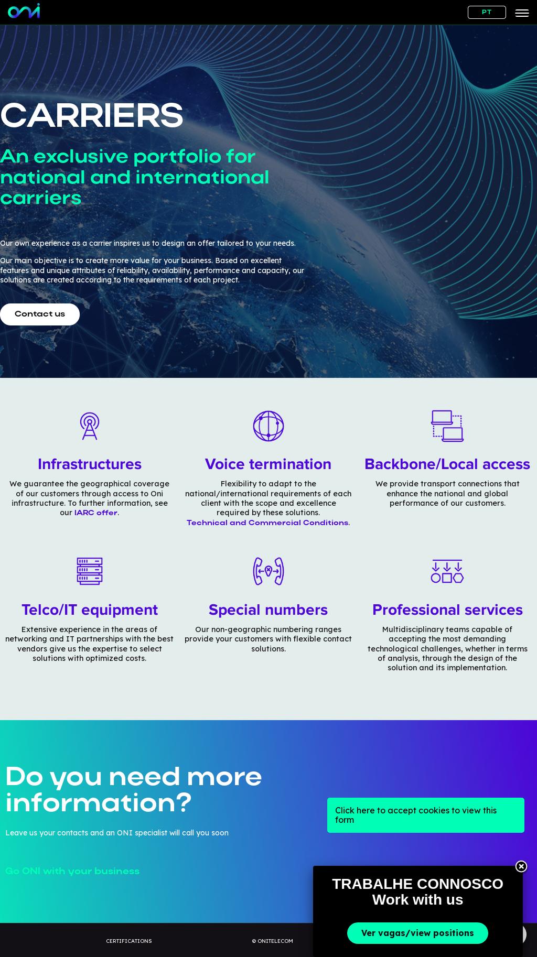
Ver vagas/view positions (417, 933)
